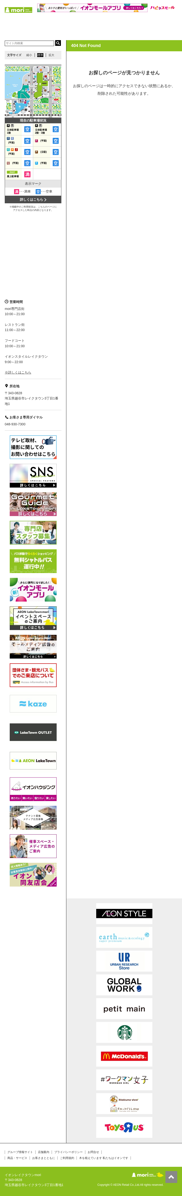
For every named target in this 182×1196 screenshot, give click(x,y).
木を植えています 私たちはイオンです (103, 1158)
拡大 (51, 55)
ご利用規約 (67, 1158)
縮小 (29, 55)
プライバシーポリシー (68, 1152)
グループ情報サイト (20, 1152)
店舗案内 (43, 1152)
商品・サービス (17, 1158)
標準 (40, 55)
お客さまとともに (43, 1158)
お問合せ (93, 1152)
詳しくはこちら (31, 199)
